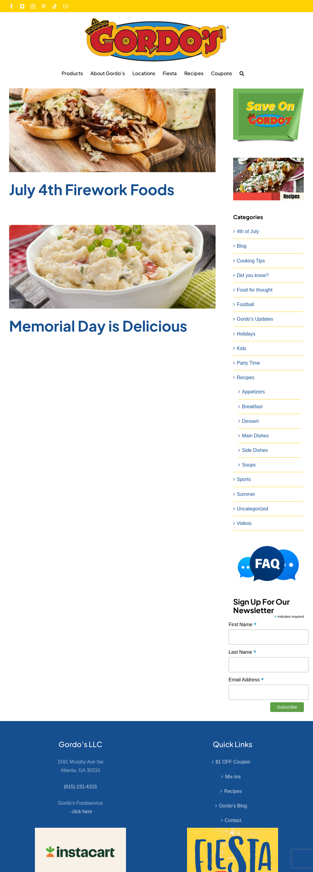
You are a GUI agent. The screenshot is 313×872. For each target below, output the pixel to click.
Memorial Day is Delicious (98, 325)
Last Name (242, 652)
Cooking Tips (251, 260)
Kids (241, 348)
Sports (244, 479)
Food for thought (254, 289)
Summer (246, 494)
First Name (243, 625)
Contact (233, 820)
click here (82, 811)
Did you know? (253, 275)
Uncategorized (252, 508)
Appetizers (253, 391)
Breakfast (252, 406)
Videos (244, 523)
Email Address (246, 680)
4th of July (248, 231)
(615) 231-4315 (80, 786)
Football (245, 304)
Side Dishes (255, 450)
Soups (249, 464)
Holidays (246, 333)
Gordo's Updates (255, 319)
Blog (242, 246)
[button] (242, 73)
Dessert (250, 421)
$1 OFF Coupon (233, 761)
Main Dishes (255, 435)
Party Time (248, 363)
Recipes (245, 377)
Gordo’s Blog (233, 805)
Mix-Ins (233, 776)
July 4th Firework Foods (92, 189)
